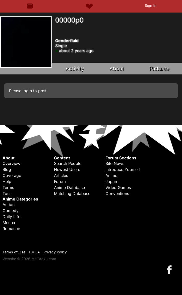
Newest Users (67, 169)
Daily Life (11, 216)
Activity (75, 68)
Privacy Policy (55, 252)
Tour (7, 193)
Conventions (117, 193)
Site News (114, 163)
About (116, 68)
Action (9, 204)
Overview (11, 163)
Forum (60, 181)
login (27, 90)
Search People (67, 163)
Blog (7, 169)
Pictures (159, 68)
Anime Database (69, 187)
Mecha (9, 222)
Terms (8, 187)
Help (7, 181)
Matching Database (72, 193)
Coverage (12, 175)
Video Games (118, 187)
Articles (61, 175)
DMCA (34, 252)
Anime (111, 175)
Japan (111, 181)
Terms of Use (14, 252)
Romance (11, 228)
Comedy (11, 210)
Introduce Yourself (122, 169)
